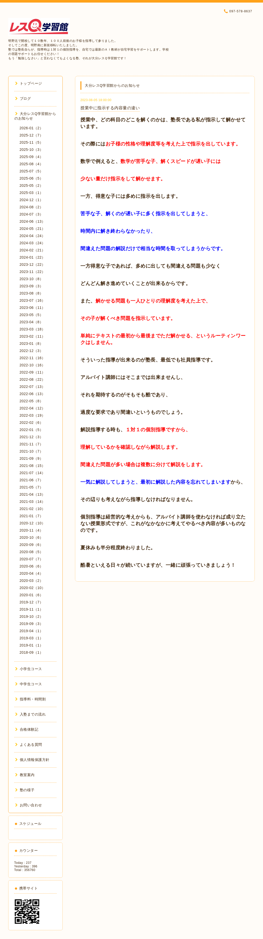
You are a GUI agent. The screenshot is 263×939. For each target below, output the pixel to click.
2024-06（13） (32, 221)
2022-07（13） (32, 387)
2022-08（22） (32, 379)
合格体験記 (26, 729)
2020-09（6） (31, 545)
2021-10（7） (31, 451)
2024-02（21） (32, 250)
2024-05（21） (32, 229)
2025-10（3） (31, 150)
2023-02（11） (32, 336)
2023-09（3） (31, 286)
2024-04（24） (32, 236)
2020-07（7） (31, 559)
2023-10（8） (31, 279)
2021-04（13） (32, 494)
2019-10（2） (31, 616)
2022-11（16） (32, 358)
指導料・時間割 (30, 699)
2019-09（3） (31, 624)
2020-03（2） (31, 581)
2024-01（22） (32, 257)
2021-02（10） (32, 509)
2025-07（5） (31, 171)
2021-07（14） (32, 473)
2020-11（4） (31, 530)
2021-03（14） (32, 502)
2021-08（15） (32, 466)
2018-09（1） (31, 652)
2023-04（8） (31, 322)
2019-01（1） (31, 645)
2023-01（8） (31, 343)
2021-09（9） (31, 458)
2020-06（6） (31, 566)
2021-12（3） (31, 437)
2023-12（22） (32, 264)
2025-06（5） (31, 178)
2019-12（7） (31, 602)
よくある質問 (28, 744)
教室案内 (25, 775)
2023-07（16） (32, 300)
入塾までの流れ (30, 714)
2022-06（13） (32, 394)
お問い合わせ (28, 805)
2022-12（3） (31, 351)
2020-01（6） (31, 595)
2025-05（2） (31, 185)
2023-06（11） (32, 308)
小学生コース (28, 669)
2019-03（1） (31, 638)
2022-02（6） (31, 422)
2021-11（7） (31, 444)
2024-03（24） (32, 243)
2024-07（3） (31, 214)
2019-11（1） (31, 609)
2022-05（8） (31, 401)
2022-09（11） (32, 372)
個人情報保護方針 (32, 760)
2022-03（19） (32, 415)
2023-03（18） (32, 329)
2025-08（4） (31, 164)
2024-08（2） (31, 207)
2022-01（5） (31, 430)
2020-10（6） (31, 537)
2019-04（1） (31, 631)
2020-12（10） (32, 523)
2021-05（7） (31, 487)
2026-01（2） (31, 128)
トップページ (28, 83)
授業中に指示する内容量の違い (110, 108)
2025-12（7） (31, 135)
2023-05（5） (31, 315)
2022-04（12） (32, 408)
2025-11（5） (31, 142)
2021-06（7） (31, 480)
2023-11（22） (32, 272)
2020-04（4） (31, 573)
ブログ (23, 98)
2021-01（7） (31, 516)
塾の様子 (25, 790)
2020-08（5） (31, 552)
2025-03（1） (31, 193)
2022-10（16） (32, 365)
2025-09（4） (31, 157)
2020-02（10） (32, 588)
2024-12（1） (31, 200)
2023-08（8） (31, 293)
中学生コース (28, 684)
